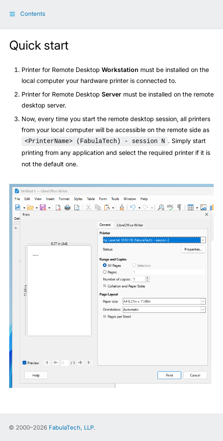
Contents (32, 13)
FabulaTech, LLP (71, 426)
